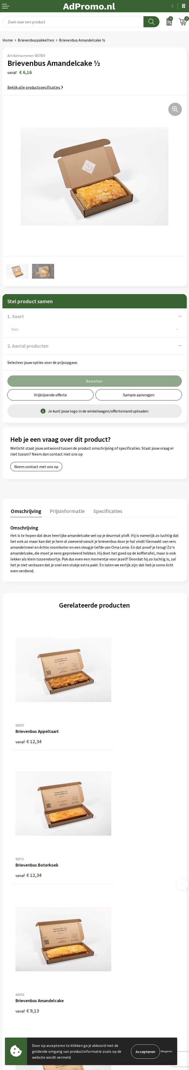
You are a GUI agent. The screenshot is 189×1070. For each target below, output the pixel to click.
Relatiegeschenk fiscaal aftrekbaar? (127, 904)
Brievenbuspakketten (36, 40)
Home (7, 40)
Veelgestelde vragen (114, 896)
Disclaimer (106, 980)
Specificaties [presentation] (105, 510)
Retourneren (13, 980)
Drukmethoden (110, 911)
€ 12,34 (28, 719)
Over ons (104, 881)
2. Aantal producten (27, 346)
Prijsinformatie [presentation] (65, 510)
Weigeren (166, 1051)
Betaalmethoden (17, 972)
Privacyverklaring (111, 972)
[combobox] (73, 21)
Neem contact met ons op (36, 466)
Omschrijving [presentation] (25, 510)
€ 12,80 (113, 832)
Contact (9, 957)
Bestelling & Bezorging (22, 965)
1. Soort (15, 316)
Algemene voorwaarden (117, 957)
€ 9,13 (27, 832)
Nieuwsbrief (107, 889)
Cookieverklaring (111, 965)
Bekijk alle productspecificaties (35, 87)
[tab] (25, 511)
